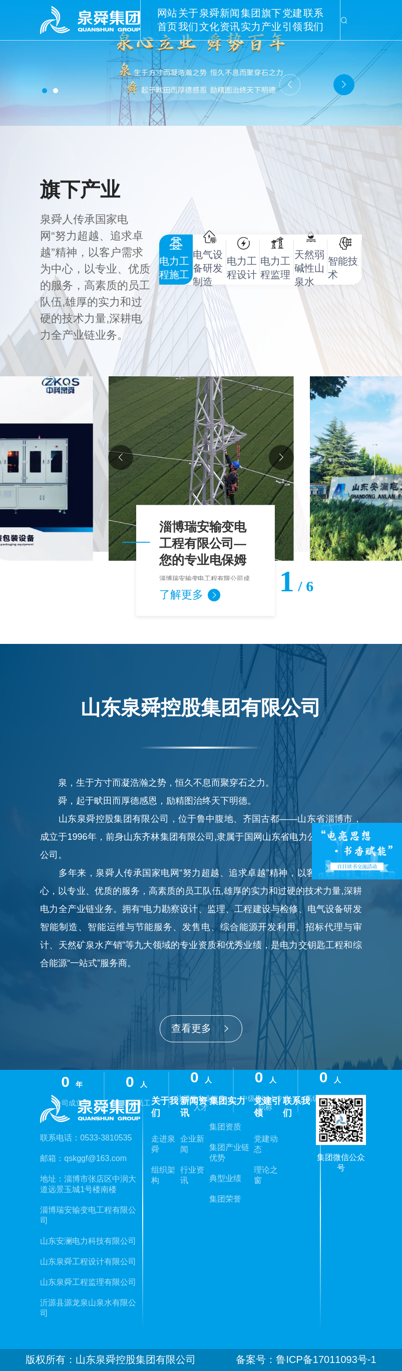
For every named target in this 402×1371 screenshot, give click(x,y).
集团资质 (225, 1126)
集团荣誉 (225, 1199)
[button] (44, 90)
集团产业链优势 (229, 1152)
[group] (201, 468)
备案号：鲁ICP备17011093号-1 (306, 1359)
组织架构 (163, 1175)
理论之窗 (266, 1175)
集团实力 (251, 20)
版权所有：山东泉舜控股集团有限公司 (111, 1359)
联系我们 (313, 20)
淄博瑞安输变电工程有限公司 (88, 1215)
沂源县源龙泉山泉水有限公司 (88, 1307)
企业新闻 (192, 1144)
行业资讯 (192, 1175)
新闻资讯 (230, 20)
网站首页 (167, 20)
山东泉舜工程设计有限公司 (88, 1261)
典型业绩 (225, 1178)
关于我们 (188, 20)
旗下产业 (271, 20)
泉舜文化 (209, 20)
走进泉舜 (163, 1144)
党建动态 (266, 1144)
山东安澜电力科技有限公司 (88, 1241)
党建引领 (292, 20)
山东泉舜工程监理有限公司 (88, 1282)
